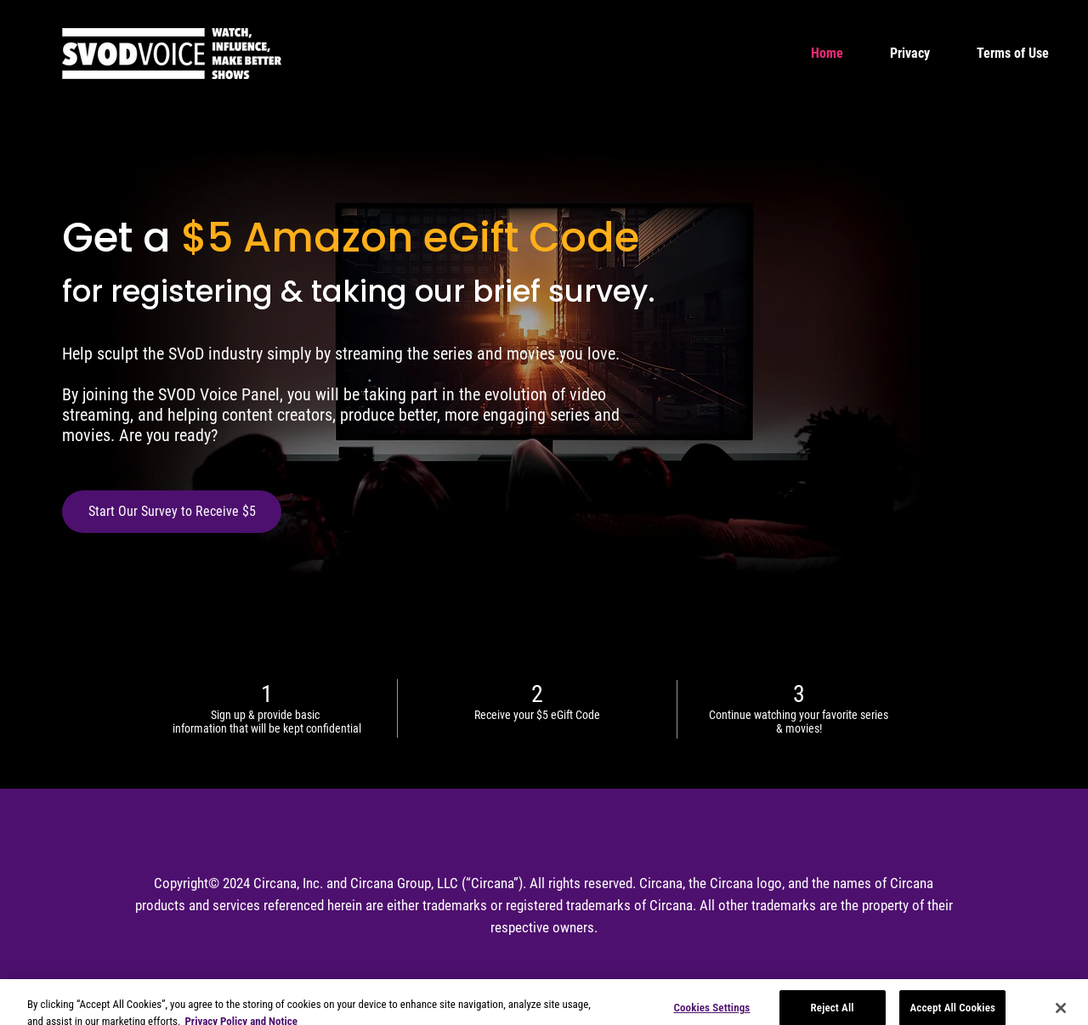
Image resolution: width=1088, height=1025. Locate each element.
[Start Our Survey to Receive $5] (171, 511)
